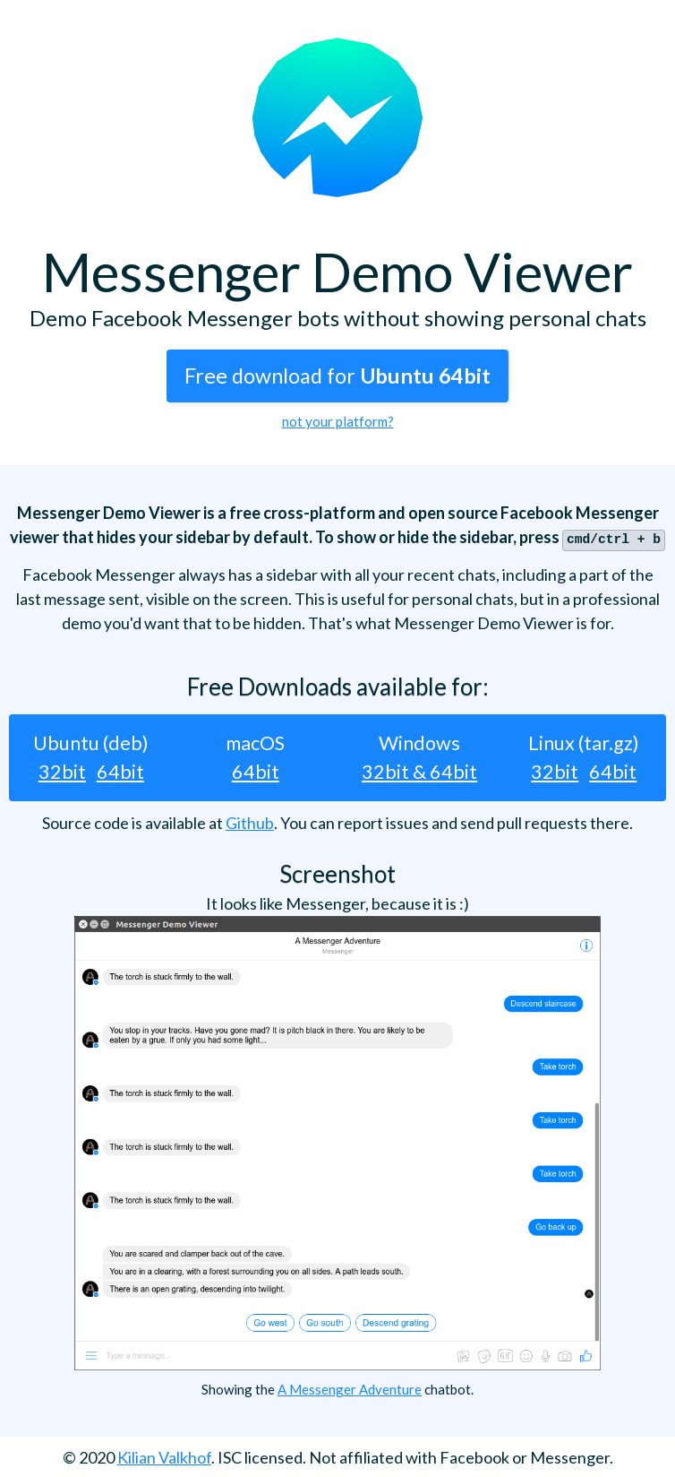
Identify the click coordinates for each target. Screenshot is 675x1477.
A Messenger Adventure (350, 1387)
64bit (120, 770)
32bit (62, 770)
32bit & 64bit (419, 770)
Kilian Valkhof (164, 1455)
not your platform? (338, 421)
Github (250, 821)
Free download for (337, 375)
